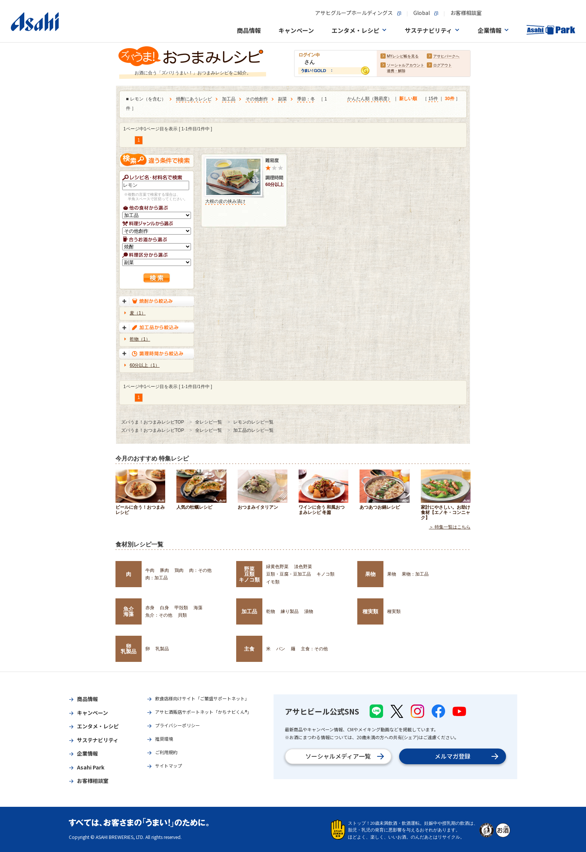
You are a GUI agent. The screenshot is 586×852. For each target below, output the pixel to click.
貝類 (182, 615)
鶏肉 (179, 570)
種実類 (370, 611)
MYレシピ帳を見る (403, 57)
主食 (249, 649)
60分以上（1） (145, 365)
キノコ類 (325, 574)
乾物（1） (140, 339)
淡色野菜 (303, 566)
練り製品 (290, 611)
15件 (433, 99)
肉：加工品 (156, 577)
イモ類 (273, 582)
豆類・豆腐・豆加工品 (288, 574)
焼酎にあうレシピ (194, 99)
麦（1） (138, 313)
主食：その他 (314, 648)
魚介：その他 (158, 615)
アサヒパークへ (446, 57)
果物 (370, 574)
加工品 (228, 99)
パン (280, 648)
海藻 (198, 607)
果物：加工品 (415, 574)
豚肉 (164, 570)
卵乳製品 (128, 648)
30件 (449, 99)
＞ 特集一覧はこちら (450, 527)
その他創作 (257, 99)
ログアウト (442, 65)
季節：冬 (306, 99)
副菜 (282, 99)
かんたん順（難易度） (369, 99)
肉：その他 (200, 570)
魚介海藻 (128, 611)
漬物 (308, 611)
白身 (164, 607)
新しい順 (408, 99)
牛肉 (149, 570)
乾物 (270, 611)
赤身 (149, 607)
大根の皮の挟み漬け (225, 201)
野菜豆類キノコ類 (249, 574)
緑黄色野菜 (277, 566)
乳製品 (162, 648)
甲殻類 (181, 607)
